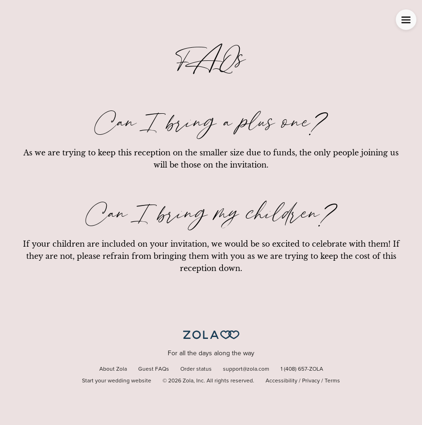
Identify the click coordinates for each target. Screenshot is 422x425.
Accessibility (281, 381)
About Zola (113, 369)
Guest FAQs (153, 369)
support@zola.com (246, 369)
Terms (332, 381)
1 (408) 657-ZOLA (302, 369)
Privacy (311, 381)
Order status (196, 369)
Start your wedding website (116, 381)
